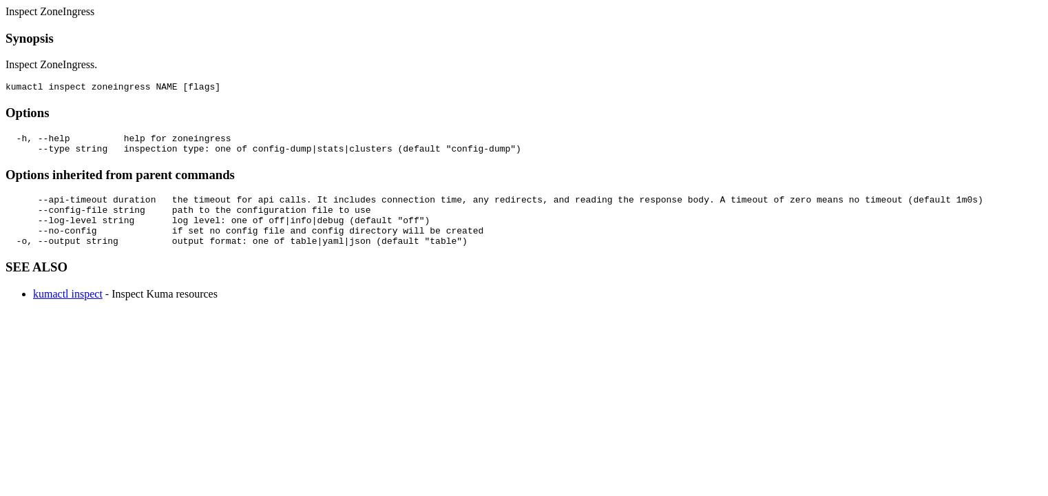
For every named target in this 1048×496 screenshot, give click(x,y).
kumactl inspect (68, 310)
